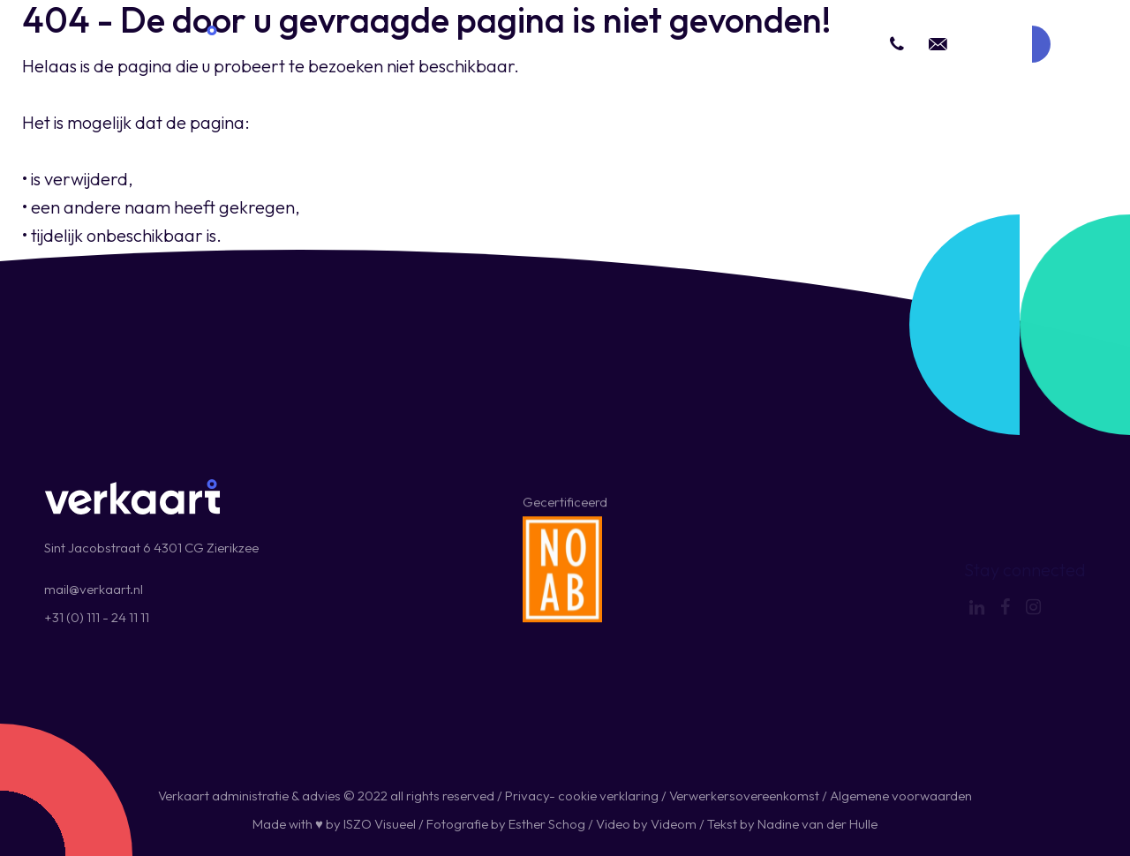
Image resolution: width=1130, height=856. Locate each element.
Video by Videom (646, 823)
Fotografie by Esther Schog (505, 823)
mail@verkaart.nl (93, 589)
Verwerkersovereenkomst (744, 795)
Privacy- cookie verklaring (582, 795)
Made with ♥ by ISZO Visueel (334, 823)
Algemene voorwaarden (901, 795)
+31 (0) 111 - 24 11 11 (96, 617)
